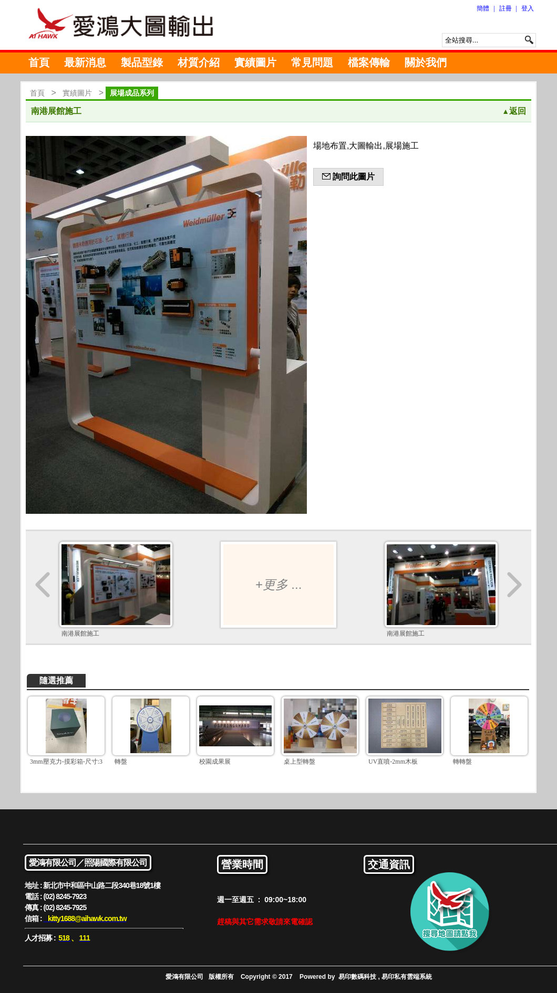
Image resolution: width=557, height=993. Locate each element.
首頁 (38, 62)
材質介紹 (199, 62)
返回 (514, 111)
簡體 (483, 8)
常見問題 (312, 62)
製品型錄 (142, 62)
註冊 (505, 8)
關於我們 (426, 62)
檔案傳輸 (369, 62)
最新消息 (85, 62)
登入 (527, 8)
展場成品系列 (132, 93)
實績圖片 (255, 62)
